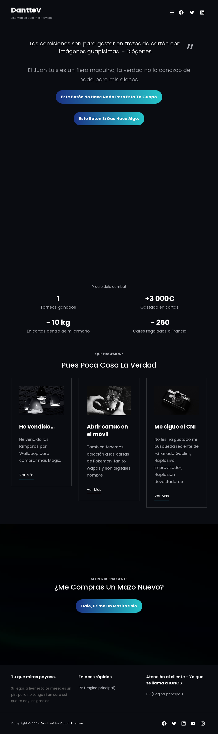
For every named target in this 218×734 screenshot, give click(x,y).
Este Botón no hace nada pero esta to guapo (109, 97)
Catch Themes (72, 723)
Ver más (26, 474)
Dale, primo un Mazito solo (109, 606)
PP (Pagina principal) (97, 687)
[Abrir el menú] (172, 12)
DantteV (26, 10)
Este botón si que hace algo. (109, 118)
